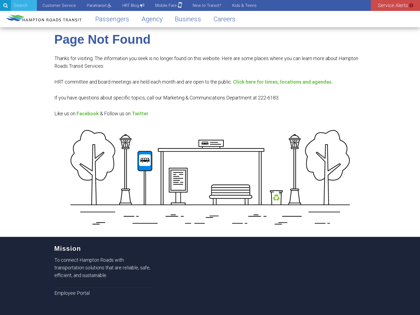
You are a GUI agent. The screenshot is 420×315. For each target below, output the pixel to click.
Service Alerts (395, 5)
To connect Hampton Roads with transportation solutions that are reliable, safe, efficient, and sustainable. (102, 267)
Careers (224, 19)
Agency (152, 19)
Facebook (88, 113)
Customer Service (59, 5)
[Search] (18, 5)
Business (188, 19)
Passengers (112, 19)
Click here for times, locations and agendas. (283, 82)
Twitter (140, 113)
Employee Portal (72, 293)
